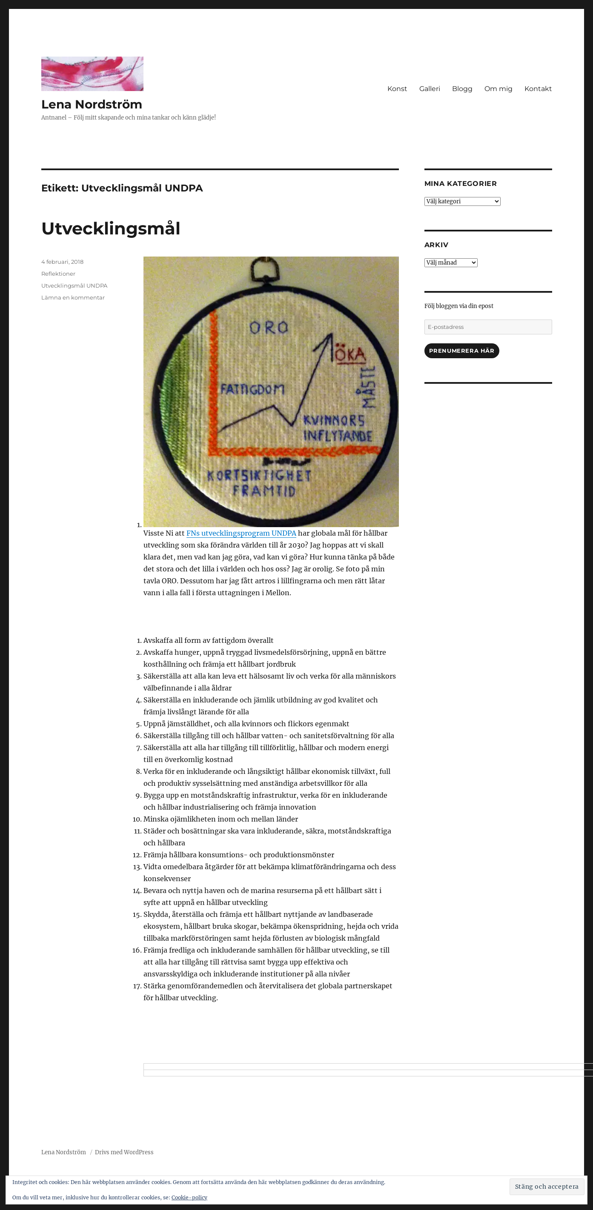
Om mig (498, 89)
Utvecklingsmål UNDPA (74, 285)
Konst (397, 89)
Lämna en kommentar (73, 297)
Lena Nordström (91, 104)
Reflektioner (58, 273)
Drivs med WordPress (124, 1152)
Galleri (429, 89)
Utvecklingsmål (110, 228)
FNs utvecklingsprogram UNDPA (241, 533)
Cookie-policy (189, 1197)
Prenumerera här (462, 350)
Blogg (462, 89)
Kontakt (538, 89)
